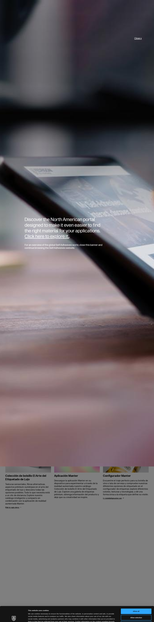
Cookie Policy (58, 609)
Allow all (136, 596)
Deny (136, 608)
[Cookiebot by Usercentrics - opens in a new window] (13, 617)
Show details (112, 618)
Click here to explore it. (47, 236)
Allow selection (136, 602)
